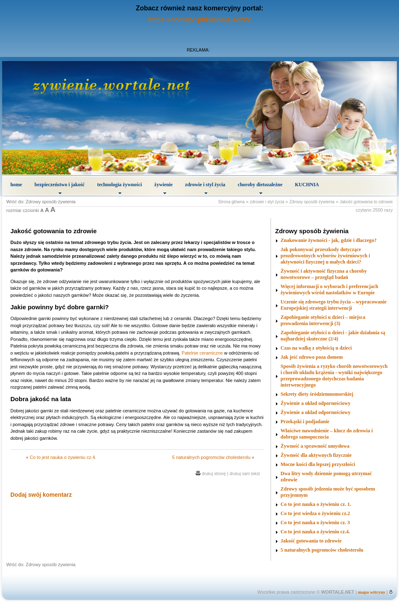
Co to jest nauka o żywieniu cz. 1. (316, 504)
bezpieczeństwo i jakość (59, 188)
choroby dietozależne (260, 188)
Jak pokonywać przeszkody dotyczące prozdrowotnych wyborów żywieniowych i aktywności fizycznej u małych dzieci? (325, 256)
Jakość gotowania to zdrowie (366, 202)
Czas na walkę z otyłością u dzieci (316, 348)
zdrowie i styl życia (205, 188)
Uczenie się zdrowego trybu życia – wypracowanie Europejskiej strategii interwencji (334, 305)
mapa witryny (371, 591)
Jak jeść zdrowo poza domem (312, 357)
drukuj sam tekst (244, 473)
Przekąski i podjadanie (305, 421)
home (16, 184)
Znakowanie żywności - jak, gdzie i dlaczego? (329, 240)
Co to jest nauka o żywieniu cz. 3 (315, 522)
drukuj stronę (214, 473)
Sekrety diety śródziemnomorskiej (317, 394)
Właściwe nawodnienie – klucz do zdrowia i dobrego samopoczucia (327, 434)
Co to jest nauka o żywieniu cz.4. (63, 457)
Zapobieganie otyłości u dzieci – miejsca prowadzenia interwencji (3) (323, 320)
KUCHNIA (307, 184)
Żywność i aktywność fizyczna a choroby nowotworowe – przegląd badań (324, 274)
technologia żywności (119, 188)
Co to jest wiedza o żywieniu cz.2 (315, 513)
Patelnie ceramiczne (202, 352)
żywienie (163, 188)
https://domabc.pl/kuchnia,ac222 (199, 19)
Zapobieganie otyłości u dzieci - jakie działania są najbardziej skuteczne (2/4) (333, 336)
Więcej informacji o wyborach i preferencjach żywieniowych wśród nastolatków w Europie (329, 290)
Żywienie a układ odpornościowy (315, 403)
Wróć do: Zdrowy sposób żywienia (41, 201)
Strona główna (231, 202)
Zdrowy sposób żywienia (312, 202)
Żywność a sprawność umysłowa (315, 446)
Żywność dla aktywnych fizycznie (316, 455)
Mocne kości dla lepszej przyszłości (318, 464)
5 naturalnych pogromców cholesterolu (211, 457)
